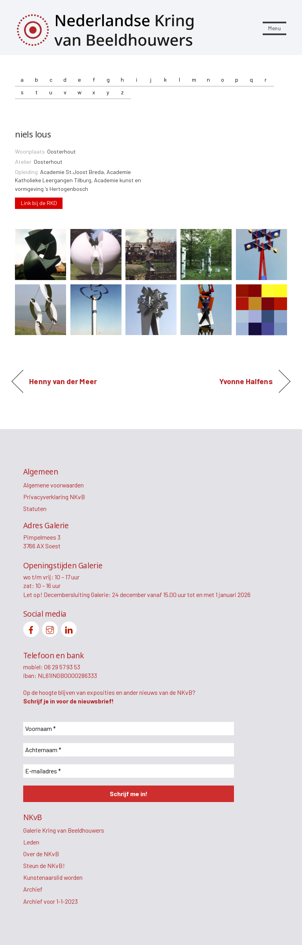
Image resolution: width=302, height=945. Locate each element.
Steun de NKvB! (44, 865)
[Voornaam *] (128, 728)
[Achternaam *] (128, 749)
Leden (31, 842)
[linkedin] (69, 628)
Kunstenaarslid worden (53, 877)
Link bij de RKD (39, 203)
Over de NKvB (41, 853)
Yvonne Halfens (246, 381)
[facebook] (31, 628)
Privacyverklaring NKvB (54, 496)
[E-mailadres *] (128, 771)
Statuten (34, 508)
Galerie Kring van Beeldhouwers (63, 830)
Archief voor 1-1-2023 (50, 901)
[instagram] (50, 628)
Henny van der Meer (62, 381)
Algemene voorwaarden (53, 485)
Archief (32, 889)
